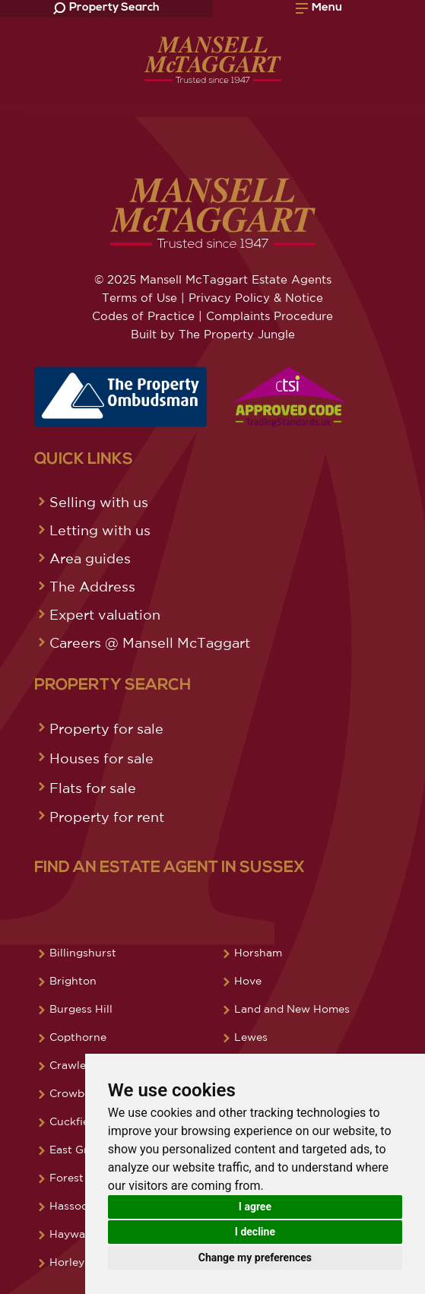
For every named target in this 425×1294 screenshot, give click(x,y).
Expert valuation (104, 614)
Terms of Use (139, 297)
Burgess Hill (81, 1009)
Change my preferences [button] (255, 1257)
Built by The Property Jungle (213, 334)
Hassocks (74, 1206)
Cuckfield (74, 1121)
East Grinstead (88, 1149)
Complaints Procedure (269, 315)
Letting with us (100, 530)
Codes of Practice (143, 315)
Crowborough (86, 1093)
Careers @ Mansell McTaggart (149, 642)
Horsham (258, 953)
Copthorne (77, 1037)
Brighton (73, 981)
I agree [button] (255, 1206)
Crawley (70, 1065)
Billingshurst (82, 953)
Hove (248, 981)
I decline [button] (255, 1232)
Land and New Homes (292, 1009)
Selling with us (98, 501)
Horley (66, 1262)
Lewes (251, 1037)
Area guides (90, 558)
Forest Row (79, 1178)
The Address (92, 586)
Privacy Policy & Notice (256, 297)
